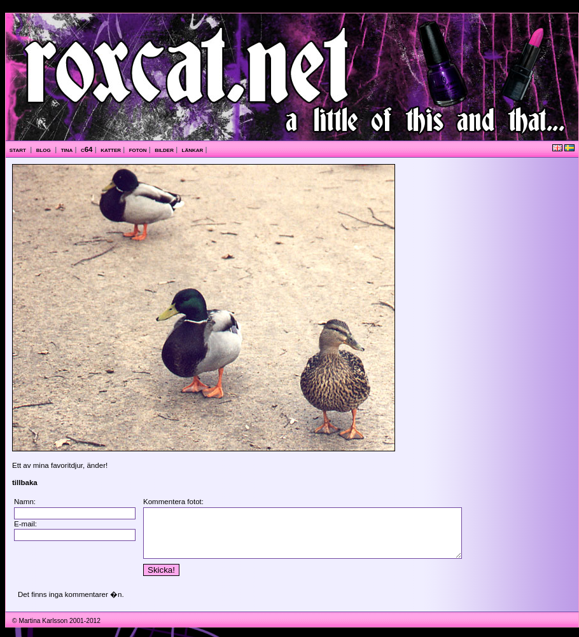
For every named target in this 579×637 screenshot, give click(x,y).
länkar (193, 149)
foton (138, 149)
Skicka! (156, 579)
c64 (87, 149)
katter (111, 149)
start (19, 149)
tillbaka (25, 482)
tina (67, 149)
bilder (164, 149)
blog (44, 149)
